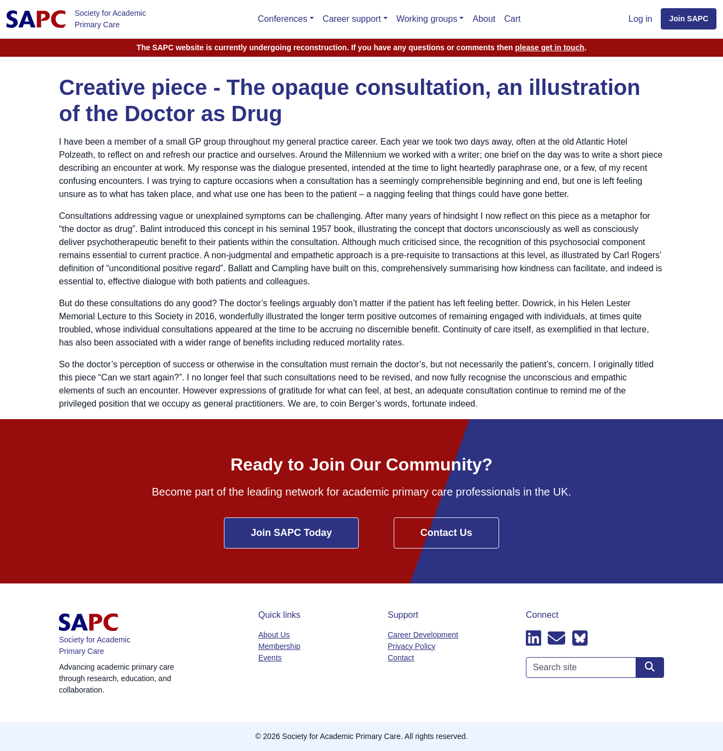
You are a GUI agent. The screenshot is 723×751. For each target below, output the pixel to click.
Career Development (423, 634)
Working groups (427, 18)
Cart (512, 18)
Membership (279, 646)
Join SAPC (688, 18)
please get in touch (549, 47)
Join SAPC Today (291, 532)
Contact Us (446, 532)
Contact (401, 657)
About (483, 18)
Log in (641, 18)
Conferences (282, 18)
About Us (274, 634)
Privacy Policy (411, 646)
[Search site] (650, 667)
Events (270, 657)
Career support (352, 18)
